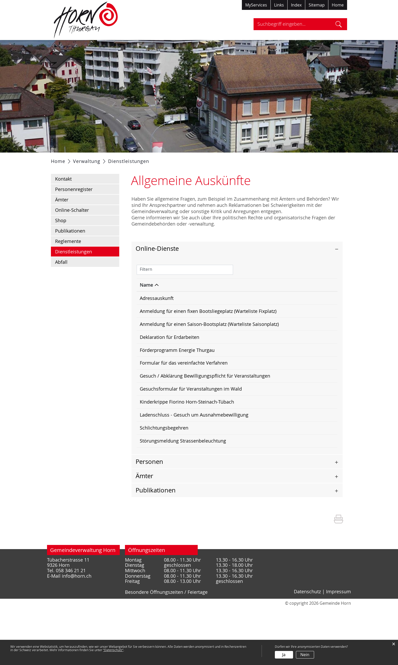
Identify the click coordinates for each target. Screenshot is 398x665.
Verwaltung (140, 159)
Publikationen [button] (156, 547)
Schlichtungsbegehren (164, 476)
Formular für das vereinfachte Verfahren (184, 398)
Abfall (61, 275)
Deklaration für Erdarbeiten (169, 369)
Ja (284, 654)
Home (338, 5)
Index (296, 5)
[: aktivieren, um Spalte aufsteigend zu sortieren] (292, 298)
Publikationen (70, 244)
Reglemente (68, 254)
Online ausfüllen (296, 314)
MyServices (256, 5)
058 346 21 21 (71, 627)
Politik (113, 159)
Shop (60, 233)
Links (279, 5)
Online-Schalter (72, 223)
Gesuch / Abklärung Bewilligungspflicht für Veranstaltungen (205, 413)
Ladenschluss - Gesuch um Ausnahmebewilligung (194, 456)
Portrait (90, 159)
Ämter (61, 212)
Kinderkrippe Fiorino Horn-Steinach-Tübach (187, 442)
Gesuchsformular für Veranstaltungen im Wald (191, 427)
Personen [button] (149, 519)
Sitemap (317, 5)
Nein (304, 654)
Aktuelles (65, 159)
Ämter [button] (144, 533)
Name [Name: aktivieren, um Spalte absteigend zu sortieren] (146, 298)
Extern (325, 369)
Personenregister (73, 202)
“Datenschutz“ (113, 650)
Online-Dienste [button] (157, 261)
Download (325, 331)
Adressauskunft (157, 311)
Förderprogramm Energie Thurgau (177, 383)
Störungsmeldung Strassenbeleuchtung (183, 491)
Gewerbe (226, 159)
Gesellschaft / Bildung (184, 159)
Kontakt (63, 192)
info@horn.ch (76, 633)
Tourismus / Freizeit (265, 159)
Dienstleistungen (87, 264)
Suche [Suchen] (338, 24)
